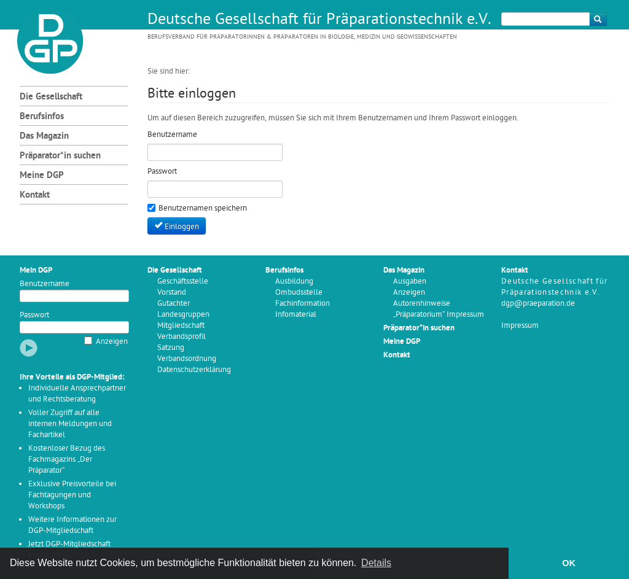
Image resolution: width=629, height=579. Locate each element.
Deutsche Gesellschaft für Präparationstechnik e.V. (319, 20)
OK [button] (569, 563)
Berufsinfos (42, 117)
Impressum (520, 326)
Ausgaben (409, 281)
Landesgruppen (183, 314)
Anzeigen (112, 341)
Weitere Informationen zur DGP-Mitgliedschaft (72, 525)
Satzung (170, 348)
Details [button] (376, 563)
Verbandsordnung (186, 359)
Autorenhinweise (421, 303)
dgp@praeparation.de (538, 303)
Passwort (34, 315)
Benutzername (44, 284)
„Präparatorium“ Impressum (438, 314)
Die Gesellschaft (51, 97)
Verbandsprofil (181, 337)
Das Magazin (44, 136)
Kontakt (35, 195)
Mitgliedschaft (181, 326)
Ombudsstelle (298, 292)
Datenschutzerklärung (194, 370)
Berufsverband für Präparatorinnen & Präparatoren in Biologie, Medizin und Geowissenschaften (302, 37)
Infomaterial (295, 314)
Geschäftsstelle (182, 281)
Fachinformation (302, 303)
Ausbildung (294, 281)
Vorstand (171, 292)
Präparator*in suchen (60, 156)
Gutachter (173, 303)
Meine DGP (42, 176)
